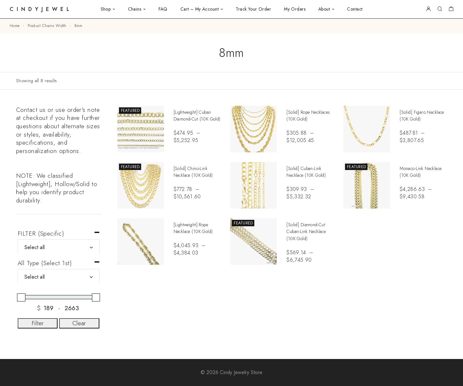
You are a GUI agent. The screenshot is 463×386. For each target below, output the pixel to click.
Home (15, 26)
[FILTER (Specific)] (59, 247)
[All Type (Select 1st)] (59, 277)
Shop (106, 9)
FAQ (163, 9)
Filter (38, 323)
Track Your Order (253, 9)
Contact (354, 9)
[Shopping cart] (451, 9)
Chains (134, 9)
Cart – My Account (199, 9)
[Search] (439, 9)
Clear (79, 323)
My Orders (294, 9)
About (324, 9)
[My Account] (428, 9)
